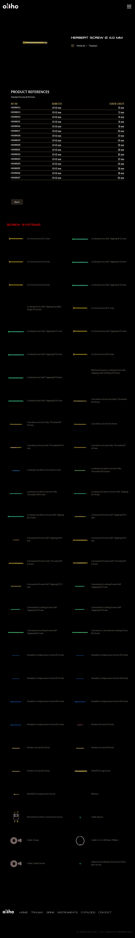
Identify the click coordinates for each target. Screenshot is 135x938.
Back (17, 202)
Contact (105, 912)
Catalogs (88, 912)
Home (24, 912)
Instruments (68, 912)
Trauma (37, 912)
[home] (10, 6)
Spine (50, 912)
